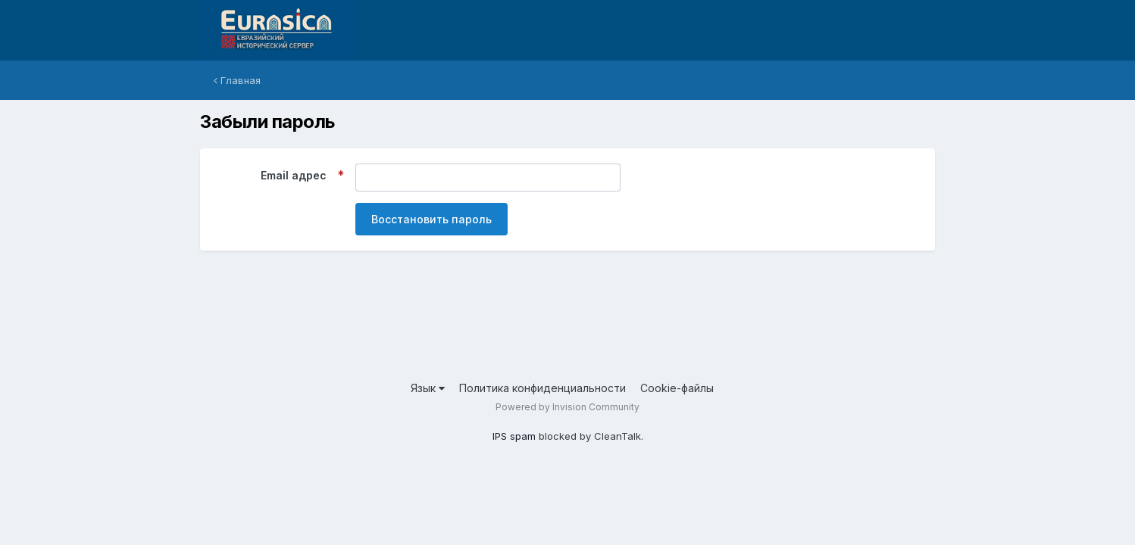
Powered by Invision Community (567, 407)
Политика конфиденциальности (542, 388)
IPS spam (514, 436)
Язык (428, 388)
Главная (237, 80)
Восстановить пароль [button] (431, 219)
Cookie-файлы (677, 388)
